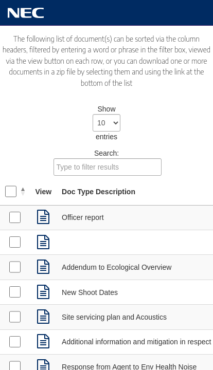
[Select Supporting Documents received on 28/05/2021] (15, 217)
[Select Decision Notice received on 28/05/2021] (15, 242)
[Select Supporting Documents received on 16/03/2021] (15, 341)
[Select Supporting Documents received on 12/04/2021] (15, 266)
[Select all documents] (10, 191)
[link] (43, 217)
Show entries (106, 123)
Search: (108, 162)
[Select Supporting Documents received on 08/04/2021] (15, 316)
